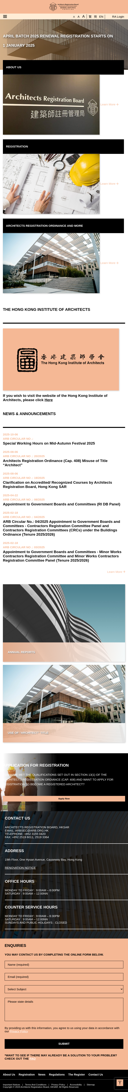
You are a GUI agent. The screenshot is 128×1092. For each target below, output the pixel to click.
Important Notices (11, 1084)
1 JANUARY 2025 (19, 45)
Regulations (57, 1074)
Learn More (107, 104)
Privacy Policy (19, 1031)
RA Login (118, 16)
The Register (76, 1074)
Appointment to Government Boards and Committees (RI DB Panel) (61, 504)
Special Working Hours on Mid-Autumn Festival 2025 (49, 443)
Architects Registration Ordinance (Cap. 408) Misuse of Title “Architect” (55, 463)
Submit (64, 1043)
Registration (27, 1074)
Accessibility (76, 1084)
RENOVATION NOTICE (20, 867)
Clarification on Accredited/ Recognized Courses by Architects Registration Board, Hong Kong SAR (57, 484)
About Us (9, 1074)
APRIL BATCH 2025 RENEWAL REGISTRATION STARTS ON (58, 36)
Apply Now (64, 798)
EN (101, 16)
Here (48, 400)
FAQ (33, 1058)
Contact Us (95, 1074)
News (41, 1074)
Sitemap (91, 1084)
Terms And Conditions (35, 1084)
